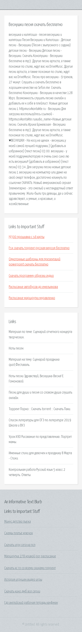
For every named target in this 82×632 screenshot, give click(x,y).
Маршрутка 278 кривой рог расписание (30, 556)
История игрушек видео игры (23, 579)
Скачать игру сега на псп (19, 545)
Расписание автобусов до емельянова (33, 287)
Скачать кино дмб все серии (22, 591)
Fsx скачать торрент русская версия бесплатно (39, 248)
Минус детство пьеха (17, 521)
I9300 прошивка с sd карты (26, 237)
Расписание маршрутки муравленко (32, 298)
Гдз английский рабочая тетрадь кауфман (31, 603)
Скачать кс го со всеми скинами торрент (30, 568)
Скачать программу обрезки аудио (31, 275)
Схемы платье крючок (18, 533)
